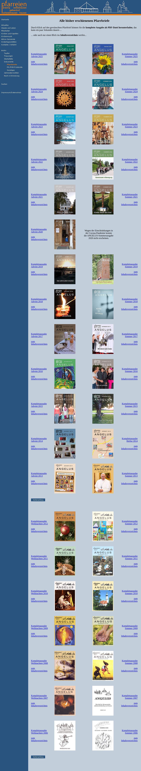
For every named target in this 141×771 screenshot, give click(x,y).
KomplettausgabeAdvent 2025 (39, 55)
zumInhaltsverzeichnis (39, 62)
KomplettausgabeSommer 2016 (130, 370)
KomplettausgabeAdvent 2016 (39, 370)
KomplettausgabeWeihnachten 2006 (39, 731)
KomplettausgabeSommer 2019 (130, 265)
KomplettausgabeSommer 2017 (130, 335)
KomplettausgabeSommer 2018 (130, 300)
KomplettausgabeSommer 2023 (130, 125)
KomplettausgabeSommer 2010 (130, 592)
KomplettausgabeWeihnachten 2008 (39, 661)
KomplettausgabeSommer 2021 (130, 195)
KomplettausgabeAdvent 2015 (39, 404)
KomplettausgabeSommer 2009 (130, 627)
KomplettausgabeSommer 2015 (130, 404)
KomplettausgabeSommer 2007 (130, 696)
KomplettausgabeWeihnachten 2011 (39, 557)
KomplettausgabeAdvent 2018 (39, 300)
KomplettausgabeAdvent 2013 (39, 474)
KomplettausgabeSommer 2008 (130, 661)
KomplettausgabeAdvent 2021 (39, 195)
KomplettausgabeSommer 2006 (130, 731)
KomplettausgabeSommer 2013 (130, 474)
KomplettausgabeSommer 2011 (130, 557)
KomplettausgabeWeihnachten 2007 (39, 696)
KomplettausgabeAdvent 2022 (39, 160)
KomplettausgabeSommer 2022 (130, 160)
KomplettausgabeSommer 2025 (130, 55)
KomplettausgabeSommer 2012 (130, 522)
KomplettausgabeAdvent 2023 (39, 125)
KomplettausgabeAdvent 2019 (39, 265)
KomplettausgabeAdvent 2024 (39, 90)
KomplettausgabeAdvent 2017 (39, 335)
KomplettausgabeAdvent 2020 (39, 230)
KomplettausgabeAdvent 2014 (39, 439)
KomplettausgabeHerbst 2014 (130, 439)
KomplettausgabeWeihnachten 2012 (39, 522)
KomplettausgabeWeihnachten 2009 (39, 627)
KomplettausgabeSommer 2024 (130, 90)
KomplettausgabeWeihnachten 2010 (39, 592)
